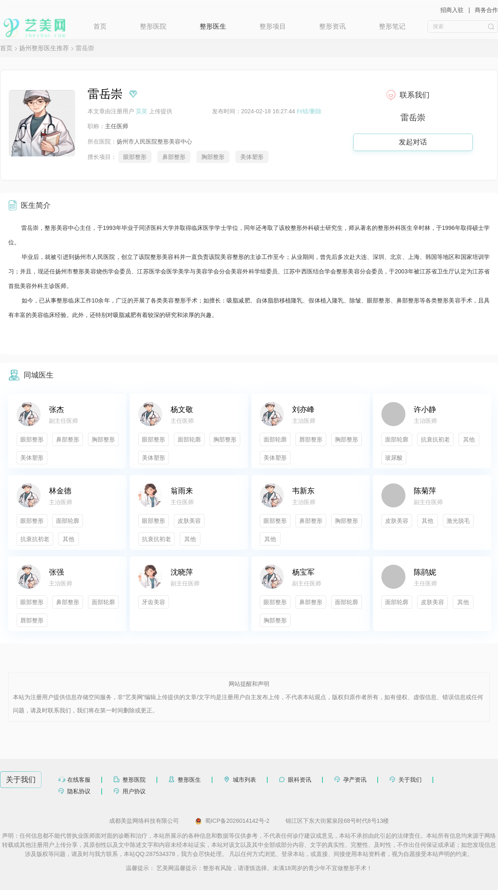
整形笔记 (392, 26)
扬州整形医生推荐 (44, 47)
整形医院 (153, 26)
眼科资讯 (299, 779)
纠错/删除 (309, 111)
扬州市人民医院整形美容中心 (154, 141)
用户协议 (134, 791)
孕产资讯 (354, 779)
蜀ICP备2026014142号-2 (232, 821)
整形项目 (272, 26)
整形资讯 (332, 26)
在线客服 (78, 779)
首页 (100, 26)
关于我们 (410, 779)
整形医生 (213, 26)
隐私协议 (78, 791)
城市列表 (244, 779)
